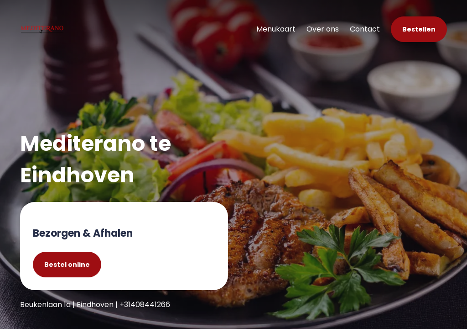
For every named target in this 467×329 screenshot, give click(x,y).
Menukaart (276, 29)
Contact (365, 29)
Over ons (322, 29)
